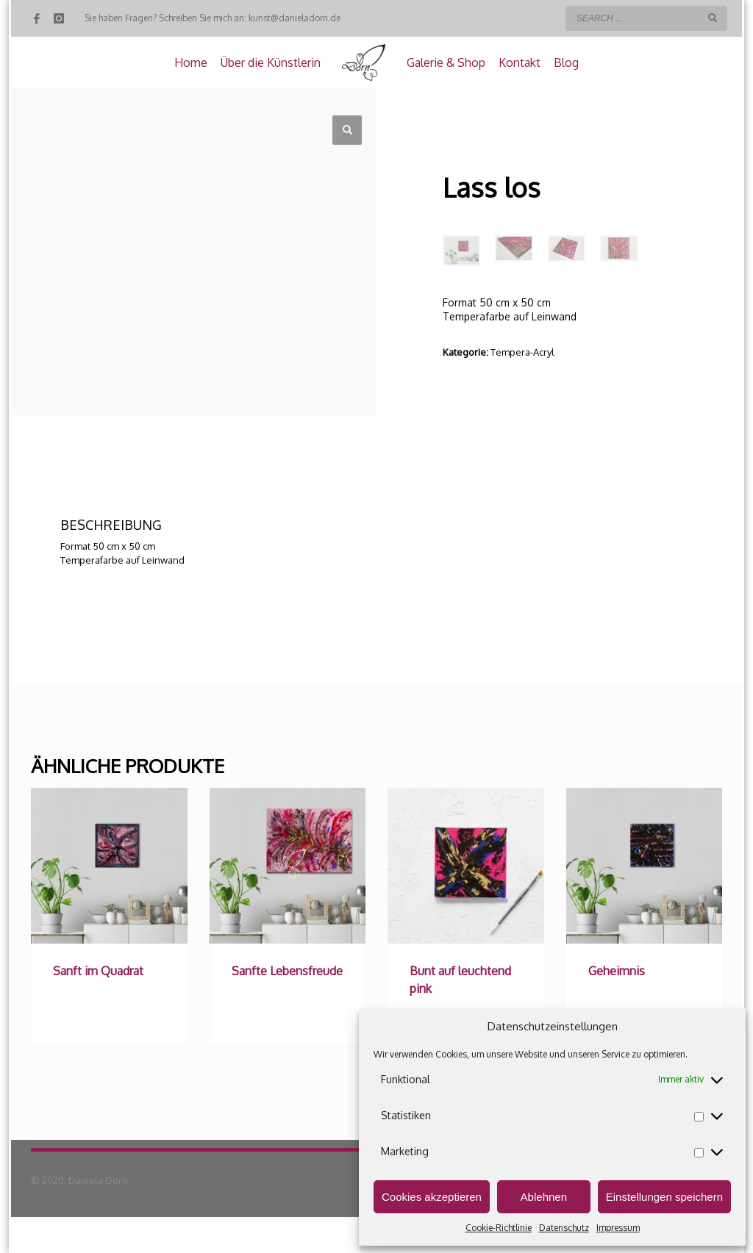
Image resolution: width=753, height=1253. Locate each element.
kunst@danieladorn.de (294, 18)
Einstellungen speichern (664, 1197)
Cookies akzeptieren (432, 1197)
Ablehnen (544, 1197)
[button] (347, 130)
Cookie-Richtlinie (498, 1227)
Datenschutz (564, 1227)
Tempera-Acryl (522, 352)
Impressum (618, 1227)
